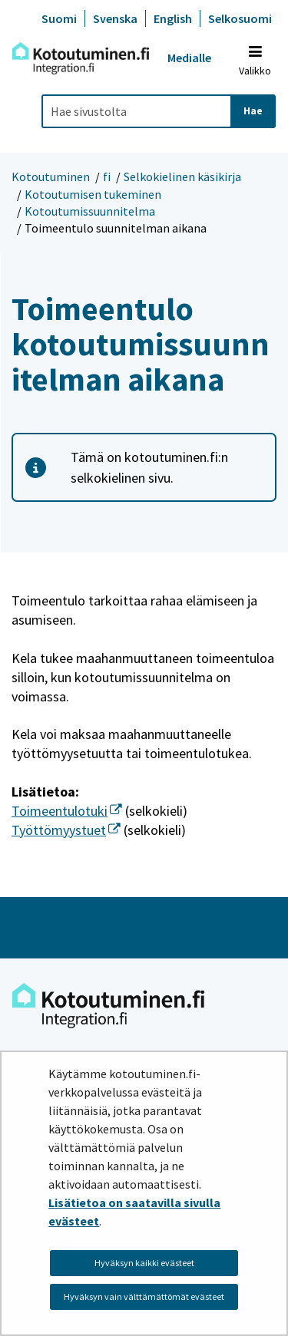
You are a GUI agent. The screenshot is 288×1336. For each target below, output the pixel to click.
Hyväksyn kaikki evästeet (144, 1262)
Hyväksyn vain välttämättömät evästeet (144, 1296)
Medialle (189, 57)
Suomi (59, 18)
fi (107, 176)
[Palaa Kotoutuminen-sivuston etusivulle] (80, 58)
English (173, 18)
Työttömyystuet (66, 830)
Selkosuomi (240, 18)
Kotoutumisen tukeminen (93, 194)
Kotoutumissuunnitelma (90, 211)
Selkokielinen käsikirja (182, 176)
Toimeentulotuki (67, 811)
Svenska (115, 18)
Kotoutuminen (51, 176)
